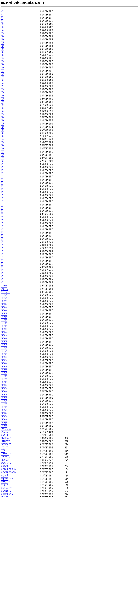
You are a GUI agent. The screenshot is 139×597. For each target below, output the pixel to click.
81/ (2, 304)
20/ (2, 196)
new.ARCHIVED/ (6, 514)
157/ (2, 136)
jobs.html (4, 534)
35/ (2, 223)
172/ (2, 166)
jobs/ (3, 512)
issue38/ (4, 403)
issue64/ (4, 449)
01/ (2, 10)
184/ (2, 189)
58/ (2, 263)
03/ (2, 14)
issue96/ (4, 505)
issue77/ (4, 472)
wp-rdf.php (4, 581)
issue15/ (4, 362)
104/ (2, 33)
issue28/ (4, 385)
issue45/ (4, 415)
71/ (2, 286)
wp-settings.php (6, 588)
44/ (2, 238)
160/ (2, 143)
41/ (2, 233)
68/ (2, 281)
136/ (2, 95)
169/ (2, 159)
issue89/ (4, 493)
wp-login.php (5, 576)
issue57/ (4, 436)
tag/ (2, 516)
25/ (2, 205)
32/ (2, 217)
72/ (2, 288)
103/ (2, 32)
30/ (2, 214)
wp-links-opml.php (7, 573)
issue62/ (4, 445)
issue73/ (4, 465)
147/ (2, 117)
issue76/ (4, 470)
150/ (2, 124)
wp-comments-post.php (8, 562)
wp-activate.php (6, 555)
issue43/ (4, 412)
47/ (2, 244)
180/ (2, 182)
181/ (2, 184)
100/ (2, 26)
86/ (2, 313)
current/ (4, 343)
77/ (2, 297)
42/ (2, 235)
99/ (2, 337)
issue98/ (4, 509)
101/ (2, 28)
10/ (2, 25)
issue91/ (4, 497)
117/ (2, 58)
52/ (2, 253)
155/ (2, 132)
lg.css (3, 535)
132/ (2, 88)
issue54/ (4, 431)
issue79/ (4, 475)
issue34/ (4, 396)
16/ (2, 141)
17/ (2, 161)
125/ (2, 74)
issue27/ (4, 383)
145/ (2, 113)
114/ (2, 53)
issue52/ (4, 428)
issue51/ (4, 426)
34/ (2, 221)
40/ (2, 231)
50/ (2, 249)
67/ (2, 279)
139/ (2, 101)
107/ (2, 39)
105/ (2, 35)
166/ (2, 154)
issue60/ (4, 442)
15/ (2, 122)
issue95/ (4, 504)
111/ (2, 48)
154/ (2, 131)
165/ (2, 152)
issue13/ (4, 359)
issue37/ (4, 401)
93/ (2, 327)
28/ (2, 210)
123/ (2, 71)
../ (2, 9)
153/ (2, 129)
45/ (2, 240)
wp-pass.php (5, 580)
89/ (2, 318)
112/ (2, 49)
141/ (2, 106)
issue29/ (4, 387)
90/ (2, 322)
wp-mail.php (5, 578)
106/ (2, 37)
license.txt (5, 544)
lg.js (3, 537)
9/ (1, 320)
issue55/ (4, 433)
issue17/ (4, 366)
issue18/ (4, 368)
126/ (2, 76)
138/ (2, 99)
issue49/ (4, 422)
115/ (2, 55)
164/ (2, 150)
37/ (2, 226)
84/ (2, 309)
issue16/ (4, 364)
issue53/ (4, 429)
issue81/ (4, 479)
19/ (2, 194)
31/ (2, 216)
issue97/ (4, 507)
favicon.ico (5, 528)
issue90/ (4, 495)
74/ (2, 292)
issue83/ (4, 482)
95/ (2, 330)
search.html (5, 553)
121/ (2, 67)
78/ (2, 299)
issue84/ (4, 484)
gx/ (2, 348)
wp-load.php (5, 574)
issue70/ (4, 459)
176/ (2, 173)
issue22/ (4, 375)
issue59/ (4, 440)
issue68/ (4, 456)
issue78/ (4, 474)
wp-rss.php (4, 585)
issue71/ (4, 461)
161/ (2, 145)
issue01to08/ (5, 350)
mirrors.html (5, 548)
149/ (2, 120)
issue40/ (4, 406)
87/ (2, 314)
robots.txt (4, 551)
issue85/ (4, 486)
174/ (2, 170)
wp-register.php (6, 583)
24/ (2, 203)
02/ (2, 12)
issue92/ (4, 498)
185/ (2, 191)
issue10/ (4, 353)
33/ (2, 219)
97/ (2, 334)
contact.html (5, 525)
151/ (2, 125)
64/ (2, 274)
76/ (2, 295)
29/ (2, 212)
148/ (2, 118)
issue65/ (4, 451)
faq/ (2, 345)
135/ (2, 94)
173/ (2, 168)
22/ (2, 200)
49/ (2, 247)
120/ (2, 65)
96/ (2, 332)
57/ (2, 261)
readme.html (5, 550)
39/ (2, 230)
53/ (2, 254)
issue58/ (4, 438)
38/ (2, 228)
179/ (2, 178)
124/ (2, 72)
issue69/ (4, 458)
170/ (2, 162)
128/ (2, 79)
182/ (2, 185)
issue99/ (4, 511)
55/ (2, 258)
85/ (2, 311)
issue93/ (4, 500)
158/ (2, 138)
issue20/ (4, 371)
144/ (2, 111)
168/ (2, 157)
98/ (2, 336)
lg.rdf (3, 539)
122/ (2, 69)
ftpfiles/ (4, 346)
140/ (2, 104)
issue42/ (4, 410)
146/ (2, 115)
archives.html (6, 523)
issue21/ (4, 373)
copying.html (5, 527)
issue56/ (4, 435)
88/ (2, 316)
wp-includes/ (5, 521)
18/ (2, 180)
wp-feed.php (5, 571)
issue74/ (4, 466)
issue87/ (4, 489)
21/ (2, 198)
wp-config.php (6, 567)
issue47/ (4, 419)
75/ (2, 293)
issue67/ (4, 454)
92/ (2, 325)
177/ (2, 175)
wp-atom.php (5, 558)
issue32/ (4, 392)
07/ (2, 21)
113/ (2, 51)
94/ (2, 329)
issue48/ (4, 421)
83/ (2, 307)
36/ (2, 224)
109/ (2, 42)
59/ (2, 265)
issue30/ (4, 389)
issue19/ (4, 369)
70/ (2, 284)
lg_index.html (6, 542)
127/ (2, 78)
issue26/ (4, 382)
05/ (2, 18)
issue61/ (4, 444)
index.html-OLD (6, 530)
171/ (2, 164)
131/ (2, 86)
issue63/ (4, 447)
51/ (2, 251)
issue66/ (4, 452)
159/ (2, 140)
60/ (2, 267)
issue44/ (4, 413)
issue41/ (4, 408)
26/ (2, 207)
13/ (2, 83)
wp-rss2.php (5, 587)
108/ (2, 41)
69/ (2, 283)
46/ (2, 242)
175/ (2, 171)
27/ (2, 208)
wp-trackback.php (7, 592)
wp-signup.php (6, 590)
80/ (2, 302)
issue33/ (4, 394)
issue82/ (4, 481)
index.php (4, 532)
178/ (2, 177)
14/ (2, 102)
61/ (2, 269)
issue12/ (4, 357)
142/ (2, 108)
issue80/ (4, 477)
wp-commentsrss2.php (8, 564)
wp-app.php (4, 557)
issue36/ (4, 399)
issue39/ (4, 405)
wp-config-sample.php (8, 565)
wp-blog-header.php (8, 560)
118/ (2, 60)
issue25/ (4, 380)
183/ (2, 187)
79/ (2, 300)
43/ (2, 237)
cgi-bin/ (4, 341)
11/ (2, 44)
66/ (2, 277)
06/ (2, 19)
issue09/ (4, 352)
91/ (2, 323)
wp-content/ (5, 520)
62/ (2, 270)
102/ (2, 30)
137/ (2, 97)
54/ (2, 256)
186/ (2, 193)
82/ (2, 306)
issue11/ (4, 355)
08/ (2, 23)
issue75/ (4, 468)
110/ (2, 46)
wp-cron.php (5, 569)
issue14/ (4, 360)
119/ (2, 62)
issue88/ (4, 491)
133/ (2, 90)
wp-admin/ (4, 518)
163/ (2, 148)
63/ (2, 272)
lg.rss (3, 541)
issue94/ (4, 502)
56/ (2, 260)
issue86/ (4, 488)
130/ (2, 85)
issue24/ (4, 378)
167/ (2, 155)
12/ (2, 64)
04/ (2, 16)
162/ (2, 147)
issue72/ (4, 463)
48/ (2, 246)
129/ (2, 81)
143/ (2, 109)
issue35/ (4, 398)
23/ (2, 201)
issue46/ (4, 417)
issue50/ (4, 424)
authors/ (4, 339)
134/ (2, 92)
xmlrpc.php (4, 594)
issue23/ (4, 376)
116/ (2, 56)
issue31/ (4, 390)
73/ (2, 290)
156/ (2, 134)
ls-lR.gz (4, 546)
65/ (2, 276)
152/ (2, 127)
